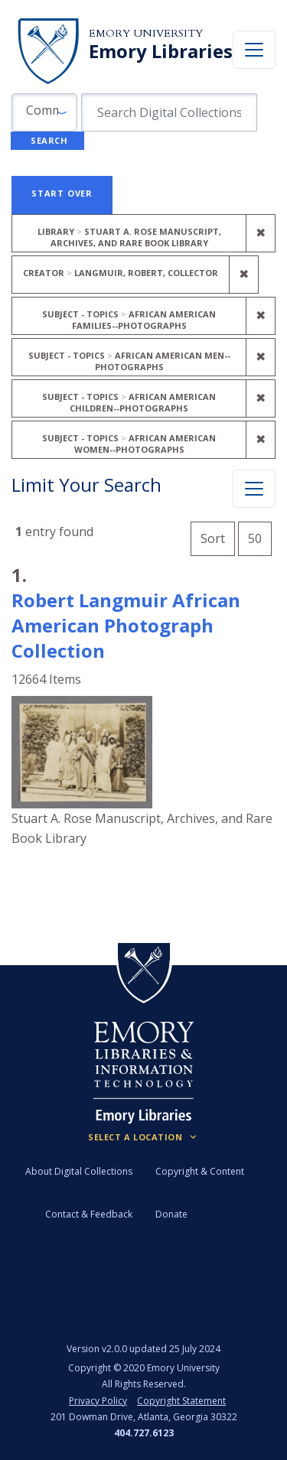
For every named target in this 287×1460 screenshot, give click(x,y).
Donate (171, 1214)
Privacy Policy (98, 1400)
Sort (213, 538)
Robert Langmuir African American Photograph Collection (125, 625)
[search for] (169, 112)
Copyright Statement (181, 1400)
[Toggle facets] (254, 489)
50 (260, 536)
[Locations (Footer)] (143, 1137)
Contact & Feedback (88, 1214)
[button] (44, 112)
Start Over (62, 193)
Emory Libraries (161, 51)
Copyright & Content (199, 1171)
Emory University (146, 33)
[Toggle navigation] (254, 50)
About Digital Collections (78, 1171)
